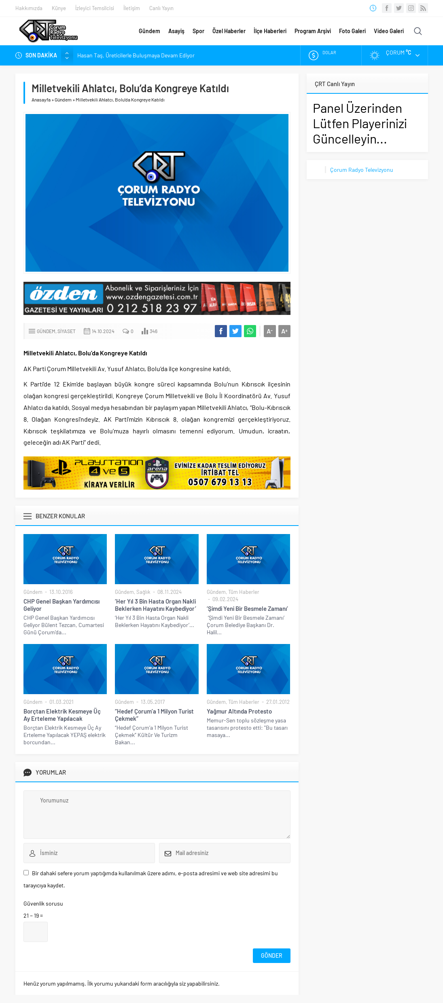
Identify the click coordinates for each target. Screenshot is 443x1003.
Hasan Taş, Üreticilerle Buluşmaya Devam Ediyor (136, 55)
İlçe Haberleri (270, 30)
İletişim (131, 8)
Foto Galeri (352, 30)
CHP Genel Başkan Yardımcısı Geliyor (61, 605)
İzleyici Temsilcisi (94, 8)
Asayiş (176, 30)
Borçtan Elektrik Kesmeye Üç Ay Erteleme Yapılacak (62, 714)
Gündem (149, 30)
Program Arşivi (313, 30)
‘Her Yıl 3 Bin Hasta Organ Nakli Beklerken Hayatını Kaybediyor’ (155, 605)
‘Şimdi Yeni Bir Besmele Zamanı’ (247, 608)
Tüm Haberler (243, 592)
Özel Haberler (229, 30)
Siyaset (66, 331)
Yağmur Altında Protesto (239, 711)
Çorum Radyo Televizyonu (361, 169)
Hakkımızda (28, 8)
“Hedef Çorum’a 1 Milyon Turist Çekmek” (154, 714)
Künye (59, 8)
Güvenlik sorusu (43, 903)
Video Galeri (389, 30)
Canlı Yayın (161, 8)
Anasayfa (41, 99)
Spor (198, 30)
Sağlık (143, 592)
